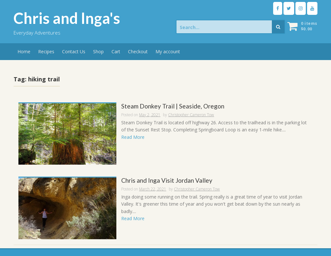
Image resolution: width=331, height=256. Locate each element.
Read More (132, 137)
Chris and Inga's (67, 18)
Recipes (46, 51)
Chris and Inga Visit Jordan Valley (166, 180)
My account (167, 51)
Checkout (138, 51)
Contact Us (73, 51)
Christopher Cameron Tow (191, 115)
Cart (116, 51)
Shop (98, 51)
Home (23, 51)
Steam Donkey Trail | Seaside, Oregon (172, 106)
